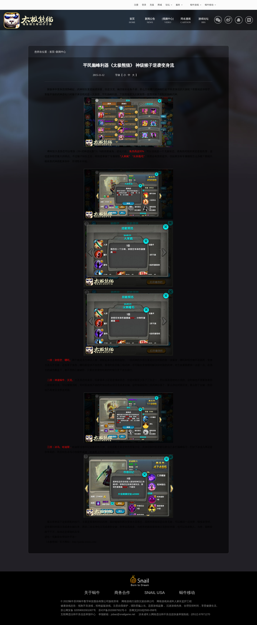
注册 (136, 5)
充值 (152, 5)
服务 (179, 5)
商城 (160, 5)
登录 (144, 5)
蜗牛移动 (210, 5)
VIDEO (167, 21)
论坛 (168, 5)
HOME (132, 21)
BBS (203, 21)
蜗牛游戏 (49, 5)
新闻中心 (61, 52)
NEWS (150, 21)
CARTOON (185, 21)
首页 (51, 52)
